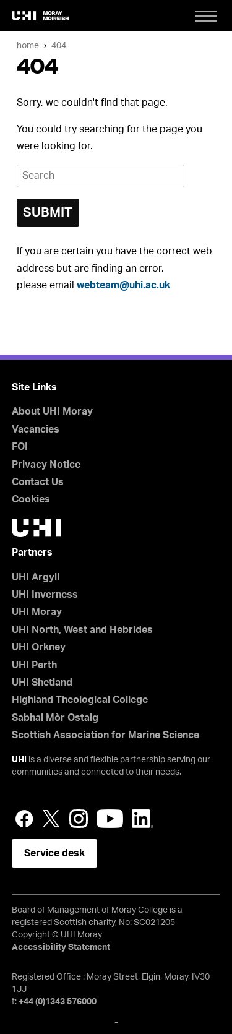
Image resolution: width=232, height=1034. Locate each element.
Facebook (24, 818)
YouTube (110, 818)
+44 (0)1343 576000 (58, 1001)
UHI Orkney (39, 647)
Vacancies (35, 429)
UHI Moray (37, 612)
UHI (19, 760)
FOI (20, 447)
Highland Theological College (80, 700)
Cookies (31, 499)
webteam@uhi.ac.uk (123, 285)
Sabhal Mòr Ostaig (55, 718)
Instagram (78, 818)
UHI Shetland (42, 682)
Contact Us (38, 482)
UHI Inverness (45, 595)
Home (28, 45)
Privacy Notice (46, 465)
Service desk (54, 853)
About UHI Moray (52, 411)
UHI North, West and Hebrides (82, 630)
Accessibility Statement (61, 947)
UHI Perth (34, 665)
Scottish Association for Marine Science (105, 735)
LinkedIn (142, 818)
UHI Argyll (35, 577)
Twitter (51, 818)
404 (58, 45)
